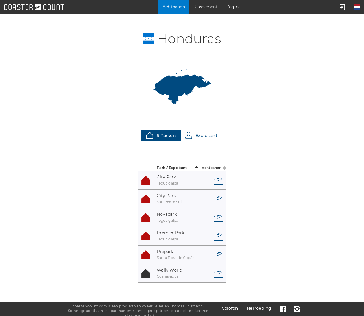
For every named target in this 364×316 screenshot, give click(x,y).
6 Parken (161, 135)
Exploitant (201, 135)
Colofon (230, 308)
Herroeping (259, 308)
